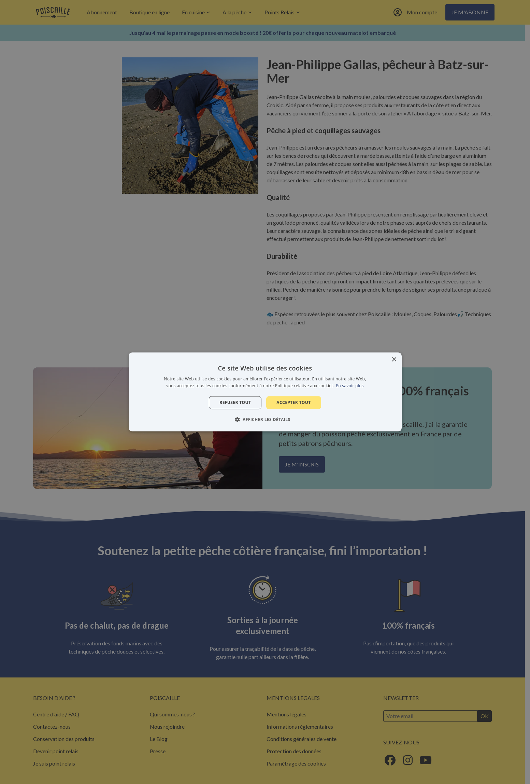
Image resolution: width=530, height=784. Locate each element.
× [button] (394, 359)
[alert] (265, 392)
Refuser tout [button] (235, 402)
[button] (265, 419)
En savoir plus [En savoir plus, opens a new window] (349, 386)
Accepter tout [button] (293, 402)
